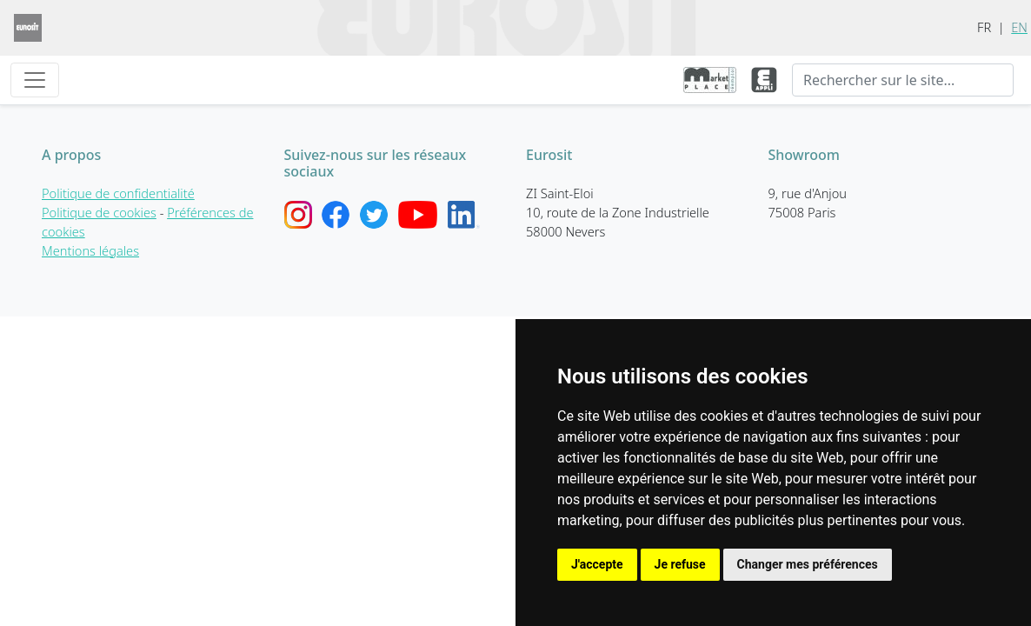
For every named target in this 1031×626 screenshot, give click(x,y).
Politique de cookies (99, 212)
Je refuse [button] (680, 564)
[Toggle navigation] (34, 80)
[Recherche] (903, 80)
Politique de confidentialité (118, 193)
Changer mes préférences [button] (807, 564)
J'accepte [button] (597, 564)
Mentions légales (90, 250)
